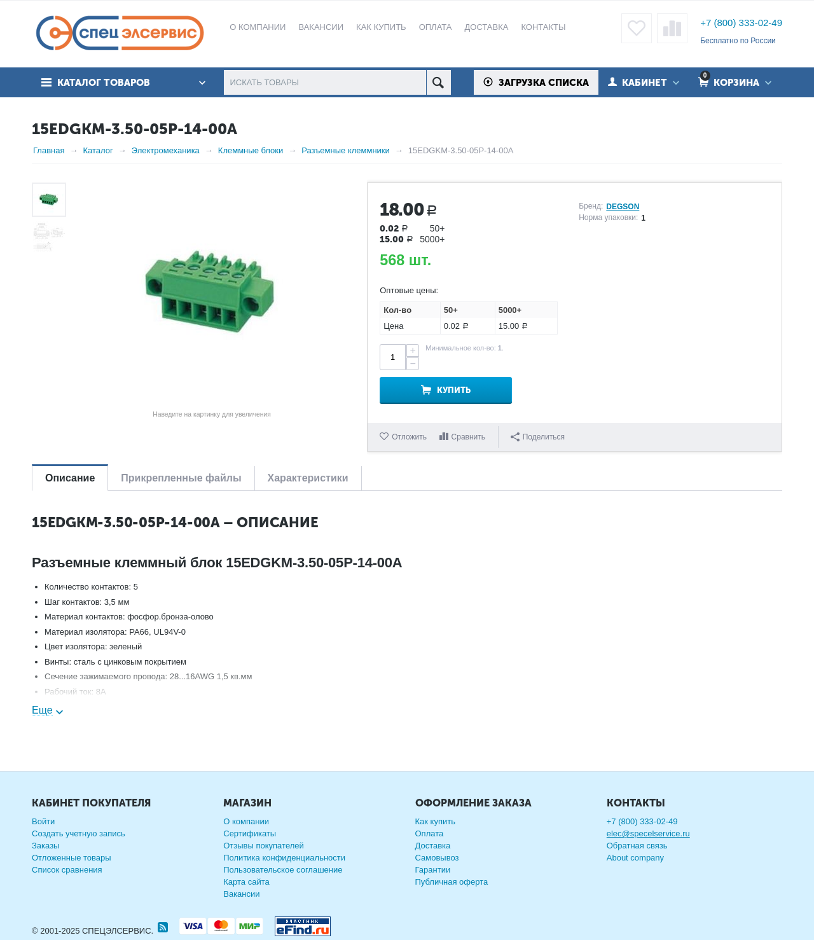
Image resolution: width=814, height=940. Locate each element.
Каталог (98, 150)
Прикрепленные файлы (181, 478)
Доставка (433, 845)
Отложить (409, 436)
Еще (42, 710)
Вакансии (241, 894)
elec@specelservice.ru (648, 833)
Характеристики (308, 478)
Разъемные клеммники (345, 150)
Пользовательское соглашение (282, 869)
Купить (454, 390)
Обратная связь (637, 845)
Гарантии (433, 869)
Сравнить (468, 436)
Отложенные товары (71, 857)
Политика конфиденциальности (284, 857)
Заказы (45, 845)
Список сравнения (67, 869)
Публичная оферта (451, 882)
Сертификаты (249, 833)
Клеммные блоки (250, 150)
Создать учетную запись (78, 833)
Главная (48, 150)
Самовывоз (437, 857)
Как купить (435, 821)
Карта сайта (246, 882)
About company (635, 857)
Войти (43, 821)
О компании (246, 821)
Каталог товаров (103, 82)
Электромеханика (166, 150)
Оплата (429, 833)
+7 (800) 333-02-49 (741, 22)
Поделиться (538, 436)
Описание (70, 478)
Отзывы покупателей (263, 845)
